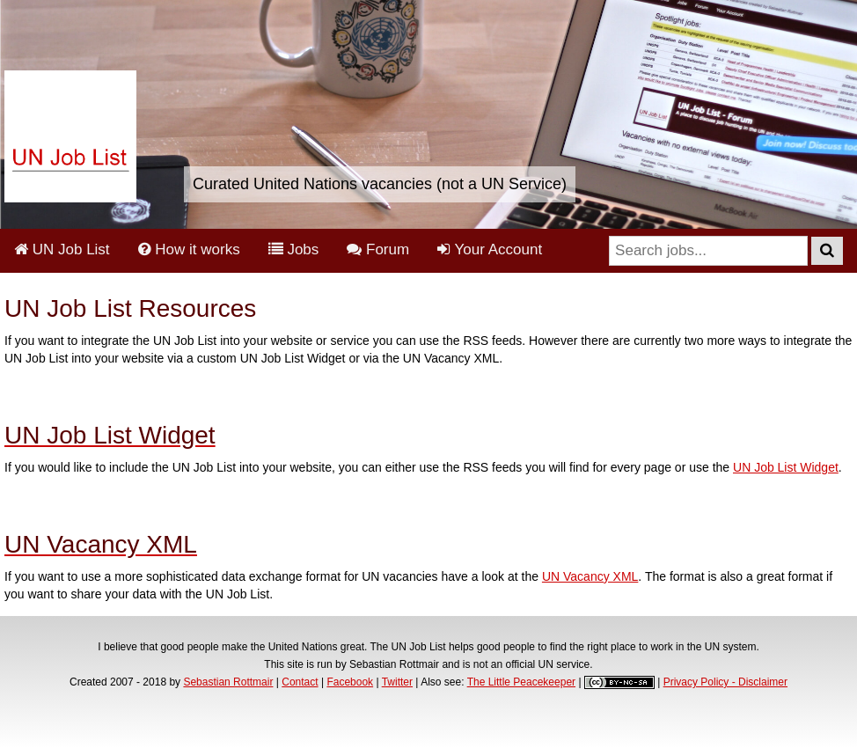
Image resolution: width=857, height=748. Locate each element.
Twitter (397, 682)
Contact (300, 682)
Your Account (489, 249)
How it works (189, 249)
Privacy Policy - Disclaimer (725, 682)
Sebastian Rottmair (228, 682)
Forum (378, 249)
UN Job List (62, 249)
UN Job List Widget (786, 467)
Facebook (349, 682)
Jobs (293, 249)
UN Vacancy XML (590, 576)
